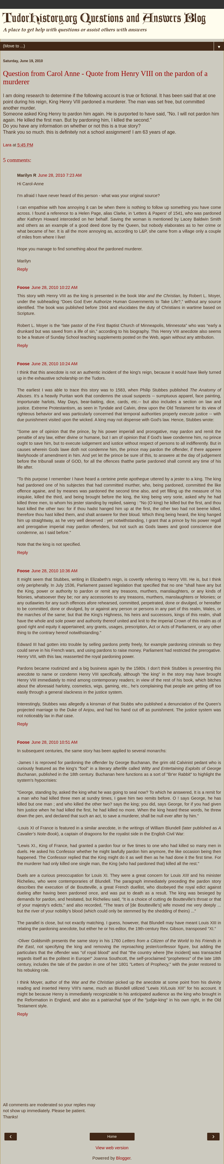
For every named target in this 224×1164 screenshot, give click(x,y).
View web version (112, 1147)
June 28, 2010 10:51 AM (54, 742)
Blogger (123, 1158)
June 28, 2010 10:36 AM (54, 570)
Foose (23, 287)
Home (112, 1137)
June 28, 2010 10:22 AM (54, 287)
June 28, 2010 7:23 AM (60, 175)
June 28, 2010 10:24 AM (54, 363)
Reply (22, 269)
